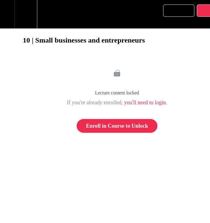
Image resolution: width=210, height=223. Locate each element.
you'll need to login (145, 103)
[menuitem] (25, 14)
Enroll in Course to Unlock (117, 126)
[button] (7, 14)
